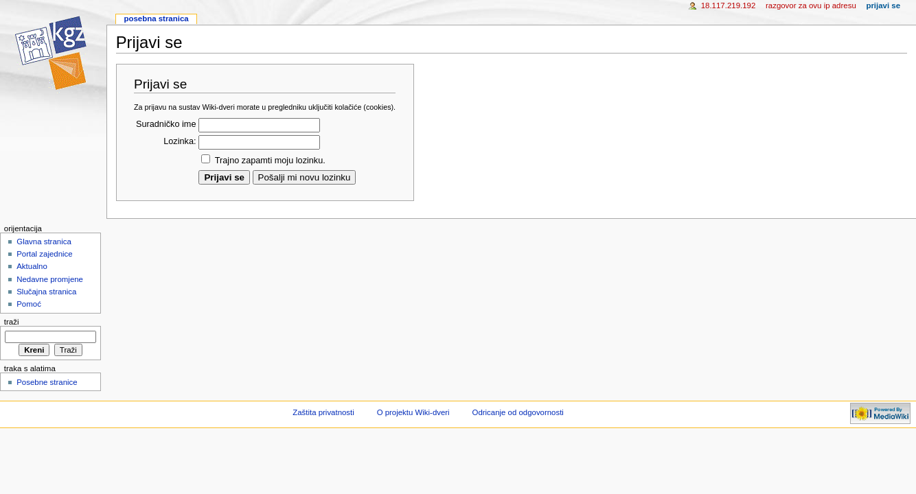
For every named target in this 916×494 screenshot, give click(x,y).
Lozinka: (179, 141)
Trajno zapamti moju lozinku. (270, 160)
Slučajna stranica (46, 291)
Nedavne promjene (49, 279)
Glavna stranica (43, 241)
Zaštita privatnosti (323, 412)
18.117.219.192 (728, 5)
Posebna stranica (156, 18)
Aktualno (31, 266)
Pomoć (28, 304)
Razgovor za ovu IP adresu (811, 5)
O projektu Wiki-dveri (413, 412)
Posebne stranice (47, 382)
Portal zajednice (44, 254)
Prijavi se (883, 5)
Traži (11, 322)
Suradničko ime (166, 124)
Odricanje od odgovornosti (518, 412)
